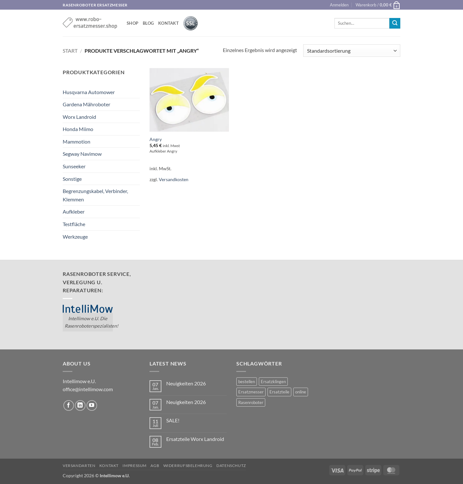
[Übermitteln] (394, 23)
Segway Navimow (82, 154)
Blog (148, 23)
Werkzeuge (75, 236)
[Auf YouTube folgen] (91, 405)
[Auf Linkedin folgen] (80, 405)
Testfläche (74, 224)
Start (70, 51)
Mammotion (76, 141)
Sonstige (72, 179)
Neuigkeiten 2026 (186, 383)
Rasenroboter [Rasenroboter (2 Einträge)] (250, 402)
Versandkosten (173, 179)
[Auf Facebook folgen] (68, 405)
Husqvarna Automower (89, 92)
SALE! (172, 420)
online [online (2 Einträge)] (300, 391)
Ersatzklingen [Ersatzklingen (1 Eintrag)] (273, 381)
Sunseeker (74, 166)
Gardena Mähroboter (86, 104)
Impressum (135, 465)
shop (132, 23)
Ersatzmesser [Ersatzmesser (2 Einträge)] (251, 391)
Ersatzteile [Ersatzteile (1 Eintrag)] (279, 391)
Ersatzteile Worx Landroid (195, 439)
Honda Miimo (78, 129)
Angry (156, 139)
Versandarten (79, 465)
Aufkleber (74, 211)
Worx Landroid (79, 117)
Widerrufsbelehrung (188, 465)
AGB (154, 465)
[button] (339, 5)
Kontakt (168, 23)
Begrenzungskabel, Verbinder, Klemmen (95, 195)
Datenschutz (231, 465)
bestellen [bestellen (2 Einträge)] (246, 381)
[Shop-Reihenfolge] (351, 50)
